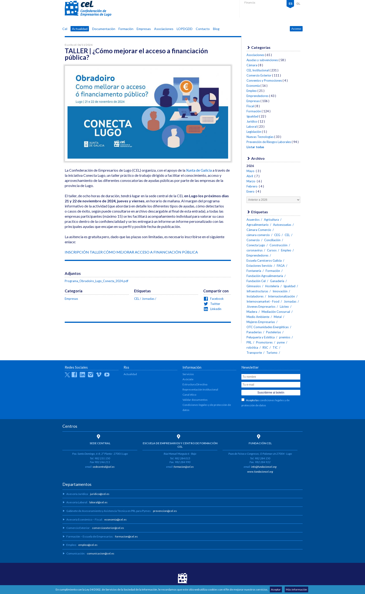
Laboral (252, 126)
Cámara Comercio (259, 230)
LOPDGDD (185, 29)
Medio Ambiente (258, 317)
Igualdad (252, 116)
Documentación (103, 29)
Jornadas (148, 298)
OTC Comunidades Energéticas (268, 327)
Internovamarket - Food (263, 301)
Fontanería (254, 271)
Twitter (215, 304)
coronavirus (255, 250)
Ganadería (277, 281)
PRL (249, 342)
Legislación (254, 131)
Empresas (144, 29)
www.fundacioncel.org (260, 471)
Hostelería (272, 286)
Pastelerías (273, 332)
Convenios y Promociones (264, 80)
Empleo (252, 91)
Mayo (251, 171)
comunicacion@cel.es (100, 553)
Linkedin (215, 309)
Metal (278, 317)
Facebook (217, 298)
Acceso (296, 28)
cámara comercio (258, 235)
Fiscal (250, 106)
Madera (252, 312)
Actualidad (80, 29)
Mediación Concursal (276, 312)
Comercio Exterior (259, 75)
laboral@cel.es (98, 502)
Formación (125, 29)
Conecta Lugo (256, 245)
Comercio (253, 240)
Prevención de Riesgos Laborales (269, 142)
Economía (253, 85)
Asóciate (187, 379)
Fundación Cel (256, 281)
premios (284, 337)
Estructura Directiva (194, 384)
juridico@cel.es (99, 494)
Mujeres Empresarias (261, 322)
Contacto (203, 29)
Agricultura (271, 219)
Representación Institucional (200, 389)
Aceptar (276, 589)
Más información (296, 589)
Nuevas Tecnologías (260, 137)
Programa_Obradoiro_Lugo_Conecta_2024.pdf (96, 281)
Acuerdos (253, 219)
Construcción (278, 245)
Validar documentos (195, 399)
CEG (277, 235)
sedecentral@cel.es (104, 466)
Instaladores (255, 296)
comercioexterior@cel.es (108, 528)
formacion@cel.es (184, 466)
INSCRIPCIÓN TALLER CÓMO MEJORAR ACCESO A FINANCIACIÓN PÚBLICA (131, 252)
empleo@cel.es (88, 545)
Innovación (280, 291)
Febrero (252, 186)
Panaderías (254, 332)
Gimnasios (254, 286)
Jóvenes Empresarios (261, 306)
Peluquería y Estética (261, 337)
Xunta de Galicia (199, 170)
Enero (251, 191)
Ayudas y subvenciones (262, 60)
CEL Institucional (258, 70)
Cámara (252, 65)
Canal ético (189, 394)
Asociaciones (163, 29)
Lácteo (284, 306)
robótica (252, 347)
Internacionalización (281, 296)
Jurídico (252, 121)
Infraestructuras (257, 291)
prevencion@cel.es (165, 511)
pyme (281, 342)
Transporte (254, 352)
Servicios (188, 374)
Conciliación (272, 240)
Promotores (264, 342)
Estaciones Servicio (259, 265)
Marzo (251, 181)
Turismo (271, 352)
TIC (275, 347)
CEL (88, 9)
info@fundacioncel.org (264, 466)
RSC (265, 347)
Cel (64, 29)
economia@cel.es (115, 519)
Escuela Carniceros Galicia (264, 260)
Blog (216, 29)
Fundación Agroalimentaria (265, 276)
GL (298, 3)
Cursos (272, 250)
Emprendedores (257, 96)
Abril (250, 176)
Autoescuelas (282, 225)
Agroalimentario (258, 225)
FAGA (281, 265)
